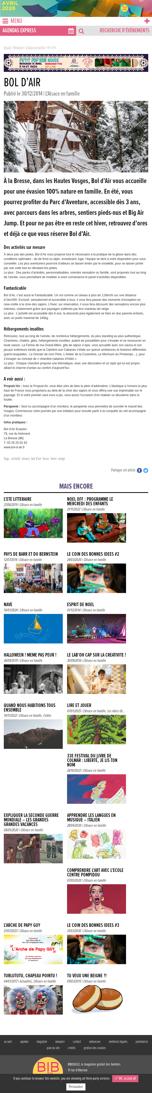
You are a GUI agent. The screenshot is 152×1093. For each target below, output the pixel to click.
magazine (42, 1041)
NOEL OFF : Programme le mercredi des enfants (90, 501)
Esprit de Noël (80, 604)
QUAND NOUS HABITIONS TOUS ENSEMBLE (29, 708)
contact (77, 1041)
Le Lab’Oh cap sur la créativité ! (96, 655)
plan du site (53, 1048)
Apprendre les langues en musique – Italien (91, 817)
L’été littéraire (18, 499)
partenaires (142, 1041)
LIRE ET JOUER (79, 705)
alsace (26, 458)
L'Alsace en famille (35, 47)
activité (15, 458)
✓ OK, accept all (125, 1078)
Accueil (7, 47)
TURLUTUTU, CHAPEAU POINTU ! (30, 975)
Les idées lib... (116, 711)
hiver (54, 458)
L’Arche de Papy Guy (22, 925)
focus (46, 458)
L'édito (47, 715)
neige (61, 458)
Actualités (26, 981)
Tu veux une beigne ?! (87, 975)
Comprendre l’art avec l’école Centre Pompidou (95, 872)
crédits (71, 1048)
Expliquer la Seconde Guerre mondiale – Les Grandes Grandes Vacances (31, 820)
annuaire (60, 1041)
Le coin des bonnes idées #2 (93, 554)
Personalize (76, 1086)
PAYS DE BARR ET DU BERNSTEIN (31, 554)
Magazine (18, 47)
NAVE (8, 604)
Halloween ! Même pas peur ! (30, 655)
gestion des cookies (95, 1048)
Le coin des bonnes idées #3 (93, 925)
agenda (24, 1041)
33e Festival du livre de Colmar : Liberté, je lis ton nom (92, 761)
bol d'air (36, 458)
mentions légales (118, 1041)
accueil (8, 1041)
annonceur (95, 1041)
